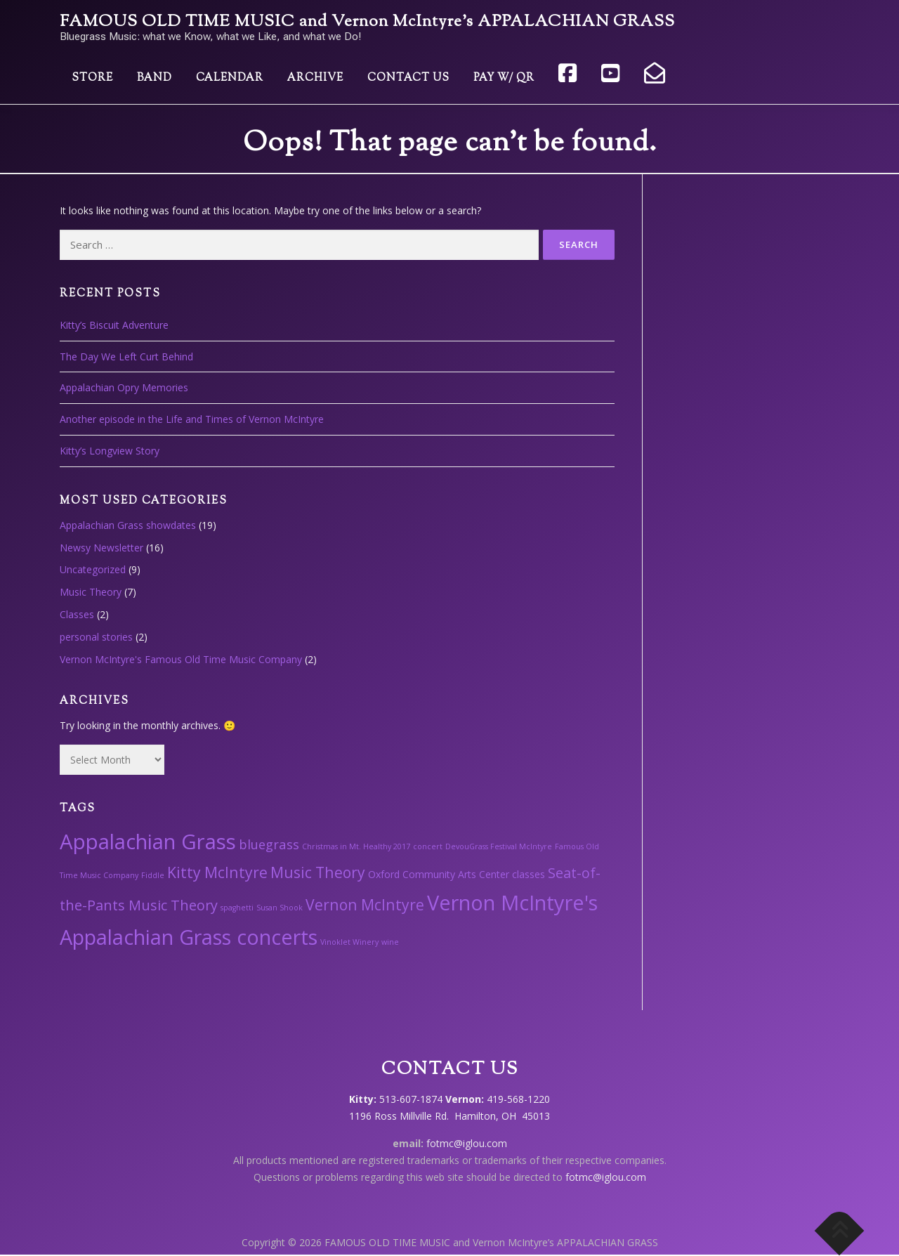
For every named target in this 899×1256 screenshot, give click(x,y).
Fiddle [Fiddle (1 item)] (152, 875)
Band (154, 78)
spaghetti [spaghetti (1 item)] (237, 907)
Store (92, 78)
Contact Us (408, 78)
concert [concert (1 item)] (427, 846)
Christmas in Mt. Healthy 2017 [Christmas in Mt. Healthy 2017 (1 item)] (356, 846)
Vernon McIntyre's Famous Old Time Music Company (181, 659)
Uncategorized (93, 569)
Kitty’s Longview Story (109, 450)
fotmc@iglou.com (466, 1143)
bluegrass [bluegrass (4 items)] (269, 844)
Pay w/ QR (503, 78)
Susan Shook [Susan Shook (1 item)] (279, 907)
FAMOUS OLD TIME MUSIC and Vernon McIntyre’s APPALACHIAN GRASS (367, 22)
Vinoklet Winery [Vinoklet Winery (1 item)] (349, 942)
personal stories (96, 636)
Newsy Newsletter (101, 547)
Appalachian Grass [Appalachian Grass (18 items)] (148, 841)
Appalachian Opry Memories (124, 387)
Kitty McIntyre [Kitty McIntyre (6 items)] (217, 872)
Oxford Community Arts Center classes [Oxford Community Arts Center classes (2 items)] (456, 874)
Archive (315, 78)
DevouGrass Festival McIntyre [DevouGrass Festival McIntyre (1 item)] (498, 846)
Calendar (229, 78)
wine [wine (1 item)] (390, 942)
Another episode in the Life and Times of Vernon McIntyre (192, 419)
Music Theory (91, 591)
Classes (77, 614)
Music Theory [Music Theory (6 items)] (317, 872)
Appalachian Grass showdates (128, 525)
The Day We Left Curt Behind (126, 356)
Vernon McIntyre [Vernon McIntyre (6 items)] (365, 904)
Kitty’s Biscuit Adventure (114, 325)
